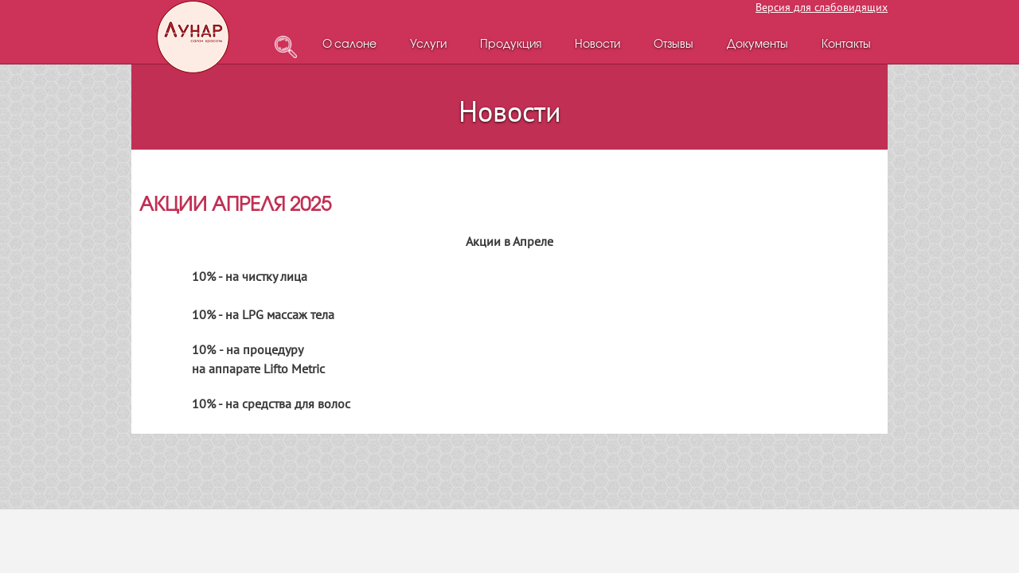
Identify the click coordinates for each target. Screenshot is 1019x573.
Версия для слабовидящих (821, 7)
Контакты (846, 45)
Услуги (428, 45)
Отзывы (673, 45)
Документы (757, 45)
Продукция (510, 45)
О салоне (349, 45)
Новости (597, 45)
